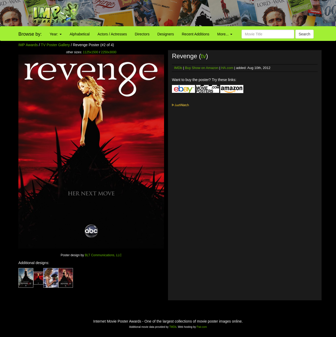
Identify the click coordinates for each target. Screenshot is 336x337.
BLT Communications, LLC (103, 255)
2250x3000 (109, 52)
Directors (142, 34)
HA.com (227, 68)
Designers (165, 34)
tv (203, 56)
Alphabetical (80, 34)
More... (224, 34)
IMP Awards (28, 45)
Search (304, 34)
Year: (56, 34)
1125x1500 (90, 52)
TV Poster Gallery (55, 45)
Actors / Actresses (112, 34)
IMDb (178, 68)
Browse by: (30, 34)
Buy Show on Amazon (201, 68)
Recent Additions (195, 34)
